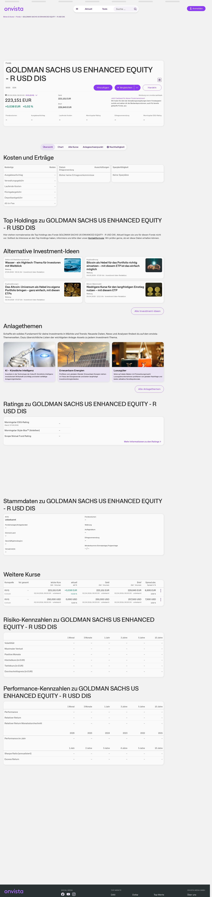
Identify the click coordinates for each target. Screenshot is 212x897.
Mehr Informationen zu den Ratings (143, 441)
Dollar (135, 894)
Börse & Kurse (8, 17)
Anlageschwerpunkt (93, 147)
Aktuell (88, 8)
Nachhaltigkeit (115, 147)
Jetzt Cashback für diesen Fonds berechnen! (128, 98)
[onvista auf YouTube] (68, 895)
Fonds (18, 17)
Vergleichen (124, 87)
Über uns (191, 894)
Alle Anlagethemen (149, 389)
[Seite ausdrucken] (160, 80)
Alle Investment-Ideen (147, 311)
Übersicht (48, 147)
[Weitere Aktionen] (161, 591)
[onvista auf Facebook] (62, 895)
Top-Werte (159, 894)
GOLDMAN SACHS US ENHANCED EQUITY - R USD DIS (44, 17)
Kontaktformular (96, 238)
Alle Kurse (73, 147)
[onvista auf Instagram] (74, 895)
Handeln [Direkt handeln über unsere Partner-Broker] (152, 87)
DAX (113, 894)
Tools (104, 8)
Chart (60, 147)
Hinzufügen (103, 87)
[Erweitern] (137, 88)
